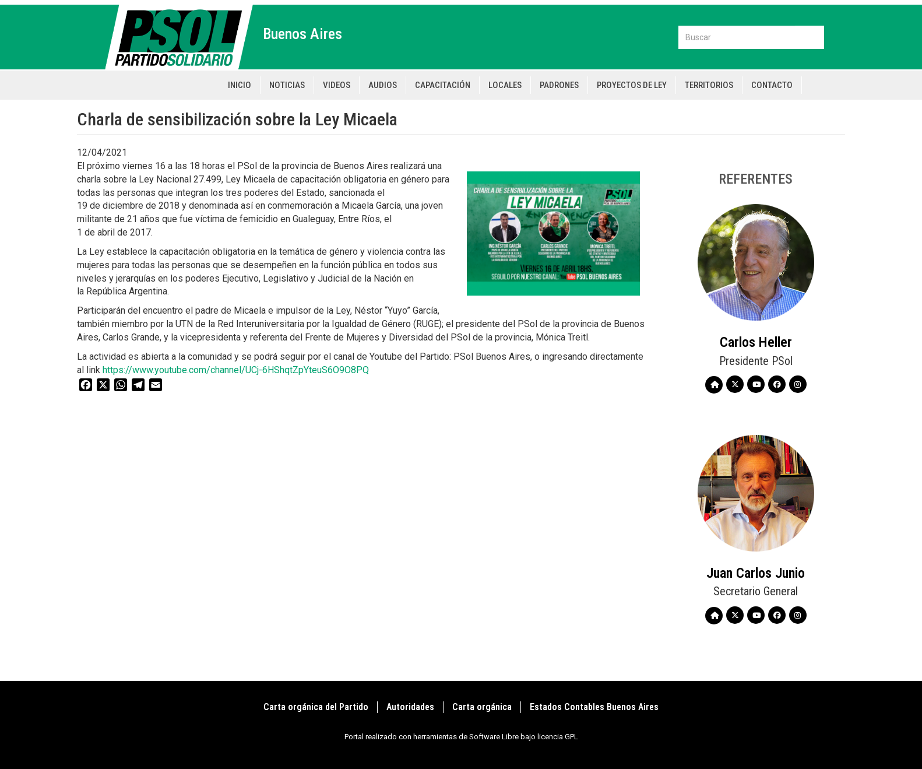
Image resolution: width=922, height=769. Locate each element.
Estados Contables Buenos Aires (594, 706)
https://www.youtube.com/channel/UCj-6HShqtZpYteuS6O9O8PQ (238, 369)
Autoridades (410, 706)
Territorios (709, 85)
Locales (505, 85)
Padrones (559, 85)
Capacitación (442, 85)
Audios (382, 85)
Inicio (239, 85)
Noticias (287, 85)
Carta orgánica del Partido (315, 706)
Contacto (772, 85)
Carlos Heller (756, 342)
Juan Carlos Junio (755, 573)
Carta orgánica (482, 706)
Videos (336, 85)
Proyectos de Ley (632, 85)
